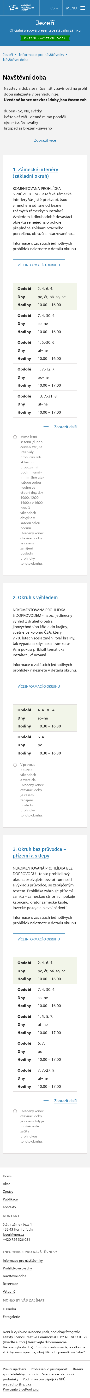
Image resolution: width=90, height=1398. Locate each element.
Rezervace (10, 1284)
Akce (6, 1184)
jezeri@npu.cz (13, 1235)
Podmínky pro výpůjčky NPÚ (44, 1379)
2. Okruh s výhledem (35, 598)
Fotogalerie (11, 1317)
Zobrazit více (45, 140)
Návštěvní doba (14, 1276)
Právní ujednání (15, 1369)
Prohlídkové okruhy (17, 1268)
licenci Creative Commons (34, 1337)
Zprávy (8, 1192)
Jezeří (45, 22)
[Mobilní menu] (76, 8)
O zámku (9, 1309)
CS (54, 8)
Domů (7, 1176)
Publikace (10, 1199)
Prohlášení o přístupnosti (50, 1369)
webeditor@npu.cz (17, 1384)
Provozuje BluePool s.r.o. (21, 1389)
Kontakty (9, 1207)
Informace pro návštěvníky (23, 1261)
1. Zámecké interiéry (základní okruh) (35, 172)
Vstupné (9, 1291)
